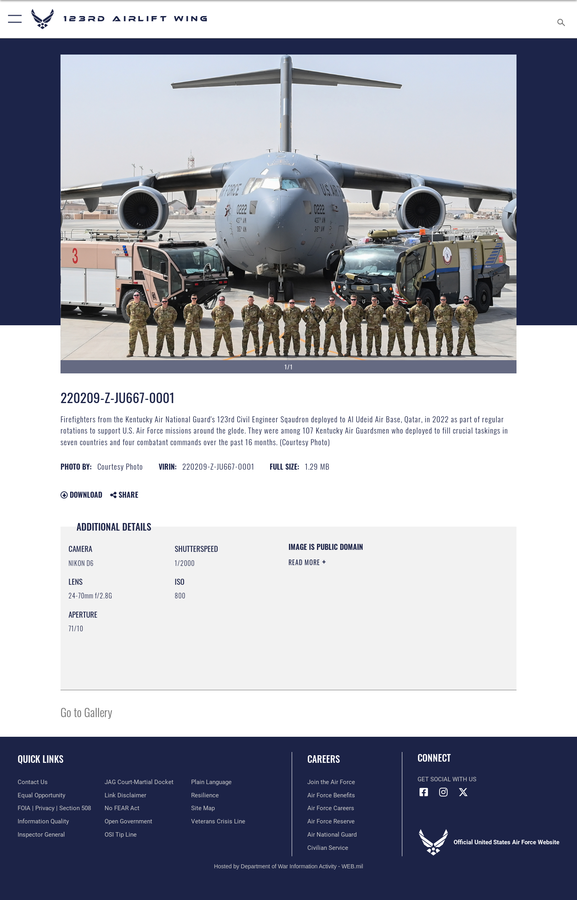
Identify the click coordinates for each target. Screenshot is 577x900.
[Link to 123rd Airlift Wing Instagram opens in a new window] (444, 792)
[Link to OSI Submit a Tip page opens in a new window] (121, 834)
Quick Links (40, 759)
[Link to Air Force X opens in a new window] (463, 792)
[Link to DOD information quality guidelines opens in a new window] (43, 821)
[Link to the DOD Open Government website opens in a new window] (128, 821)
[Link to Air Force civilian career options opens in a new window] (327, 847)
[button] (13, 19)
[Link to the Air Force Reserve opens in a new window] (331, 821)
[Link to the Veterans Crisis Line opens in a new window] (218, 821)
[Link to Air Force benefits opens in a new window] (331, 795)
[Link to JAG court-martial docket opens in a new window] (139, 782)
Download (81, 494)
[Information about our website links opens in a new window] (125, 795)
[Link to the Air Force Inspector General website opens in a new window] (41, 834)
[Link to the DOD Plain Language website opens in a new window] (211, 782)
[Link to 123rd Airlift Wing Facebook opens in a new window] (424, 792)
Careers (323, 759)
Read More (305, 562)
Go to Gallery (86, 711)
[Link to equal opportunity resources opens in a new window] (41, 795)
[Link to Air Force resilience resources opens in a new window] (205, 795)
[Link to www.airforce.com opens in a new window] (331, 782)
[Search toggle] (562, 19)
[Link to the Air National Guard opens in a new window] (332, 834)
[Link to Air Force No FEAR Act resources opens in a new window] (122, 808)
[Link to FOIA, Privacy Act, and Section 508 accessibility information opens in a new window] (54, 808)
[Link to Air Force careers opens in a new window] (330, 808)
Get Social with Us (447, 779)
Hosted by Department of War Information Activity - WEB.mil (288, 866)
